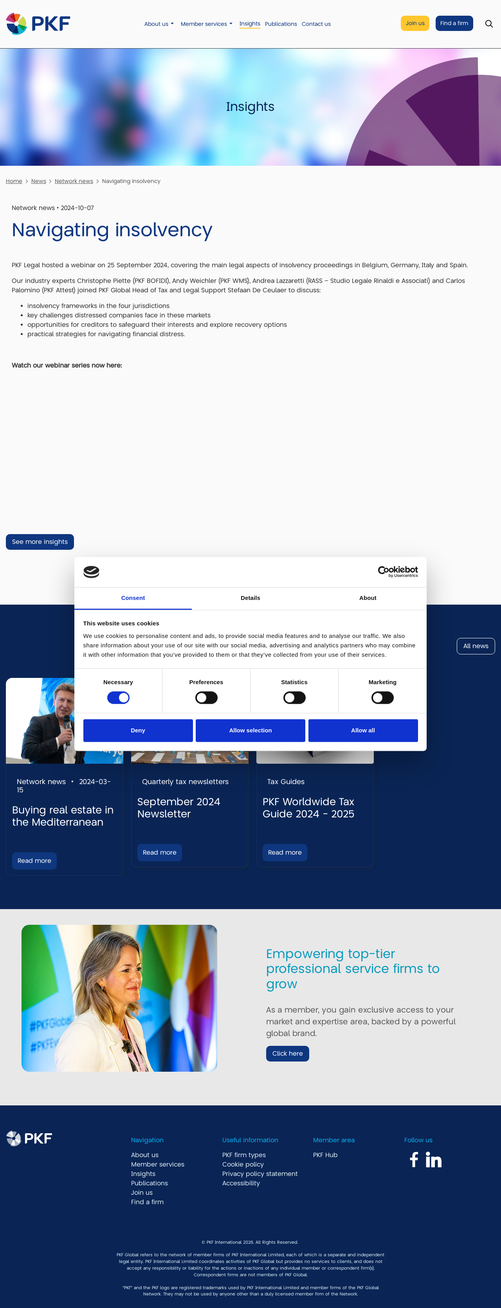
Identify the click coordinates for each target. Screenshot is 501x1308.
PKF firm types (244, 1155)
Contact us (316, 24)
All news (475, 646)
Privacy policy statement (260, 1174)
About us (156, 24)
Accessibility (241, 1183)
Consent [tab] (133, 597)
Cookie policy (243, 1165)
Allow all (363, 730)
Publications (281, 24)
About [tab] (368, 597)
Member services (204, 24)
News (38, 181)
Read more (34, 861)
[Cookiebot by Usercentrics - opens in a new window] (384, 572)
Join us (415, 23)
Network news (74, 181)
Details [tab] (250, 597)
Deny (138, 730)
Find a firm (454, 23)
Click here (287, 1054)
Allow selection (250, 730)
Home (14, 181)
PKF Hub (325, 1155)
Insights (250, 23)
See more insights (40, 542)
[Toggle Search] (489, 24)
